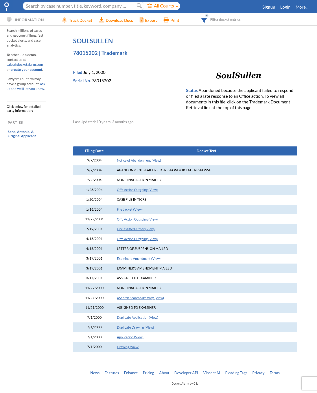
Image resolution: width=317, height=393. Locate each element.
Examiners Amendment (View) (139, 258)
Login (285, 7)
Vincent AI (211, 373)
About (164, 373)
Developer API (186, 373)
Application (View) (130, 337)
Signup (268, 7)
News (95, 373)
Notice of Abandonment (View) (139, 160)
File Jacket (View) (130, 209)
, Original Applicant (22, 133)
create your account (26, 69)
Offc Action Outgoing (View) (137, 190)
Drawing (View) (128, 347)
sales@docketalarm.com (25, 64)
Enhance (131, 373)
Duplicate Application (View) (137, 317)
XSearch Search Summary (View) (140, 298)
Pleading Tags (236, 373)
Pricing (148, 373)
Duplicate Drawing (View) (135, 327)
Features (112, 373)
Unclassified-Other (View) (136, 229)
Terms (275, 373)
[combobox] (204, 19)
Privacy (258, 373)
